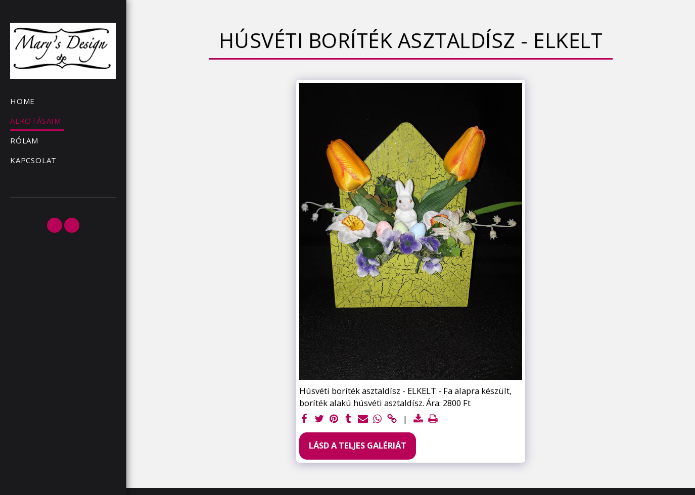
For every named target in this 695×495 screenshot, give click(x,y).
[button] (54, 225)
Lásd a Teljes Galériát (357, 445)
